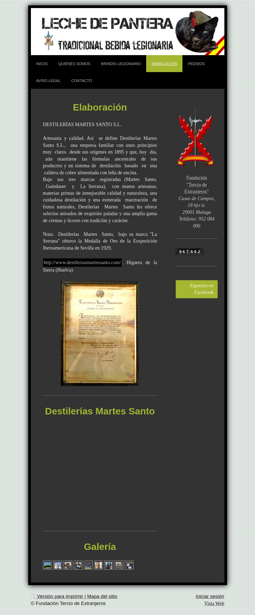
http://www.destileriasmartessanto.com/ (82, 262)
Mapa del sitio (102, 596)
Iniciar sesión (210, 596)
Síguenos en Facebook (201, 289)
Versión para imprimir (58, 596)
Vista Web (214, 603)
